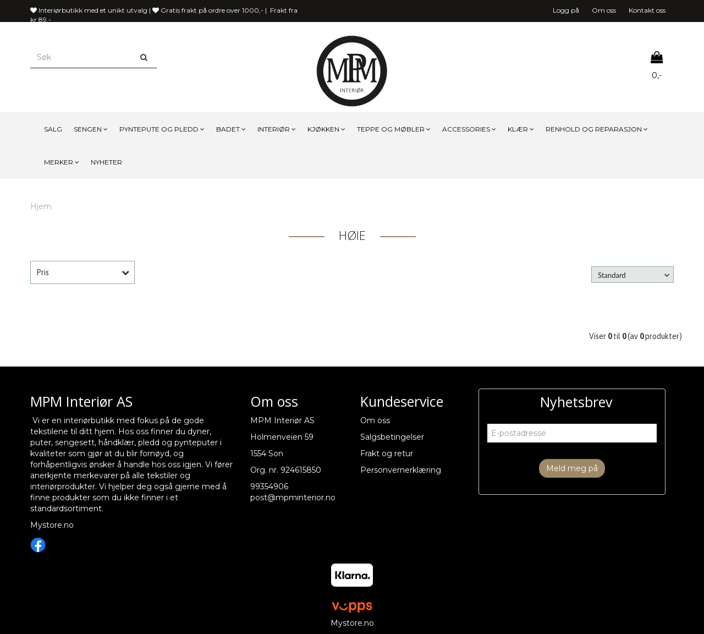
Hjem (41, 206)
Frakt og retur (386, 453)
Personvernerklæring (400, 470)
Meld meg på (572, 468)
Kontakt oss (647, 10)
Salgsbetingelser (392, 437)
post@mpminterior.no (293, 497)
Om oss (604, 10)
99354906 (269, 486)
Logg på (566, 10)
